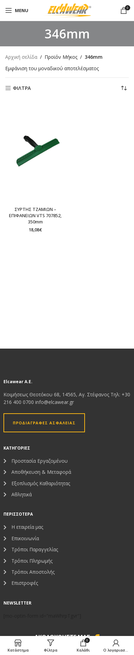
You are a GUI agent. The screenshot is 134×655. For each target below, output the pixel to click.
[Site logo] (67, 10)
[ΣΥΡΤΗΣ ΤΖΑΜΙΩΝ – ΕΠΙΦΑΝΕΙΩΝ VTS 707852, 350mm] (35, 152)
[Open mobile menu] (17, 10)
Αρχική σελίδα (21, 57)
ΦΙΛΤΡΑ (22, 88)
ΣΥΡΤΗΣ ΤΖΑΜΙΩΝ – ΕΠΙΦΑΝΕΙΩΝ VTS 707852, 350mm (35, 215)
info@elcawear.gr (54, 402)
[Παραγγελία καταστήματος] (123, 88)
